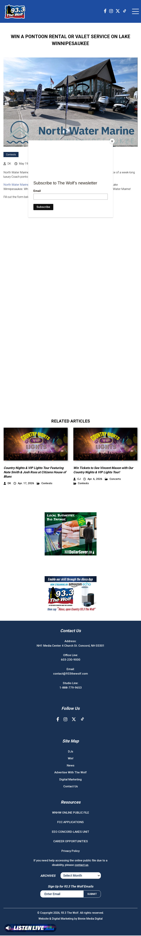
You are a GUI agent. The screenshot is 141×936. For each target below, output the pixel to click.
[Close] (112, 141)
